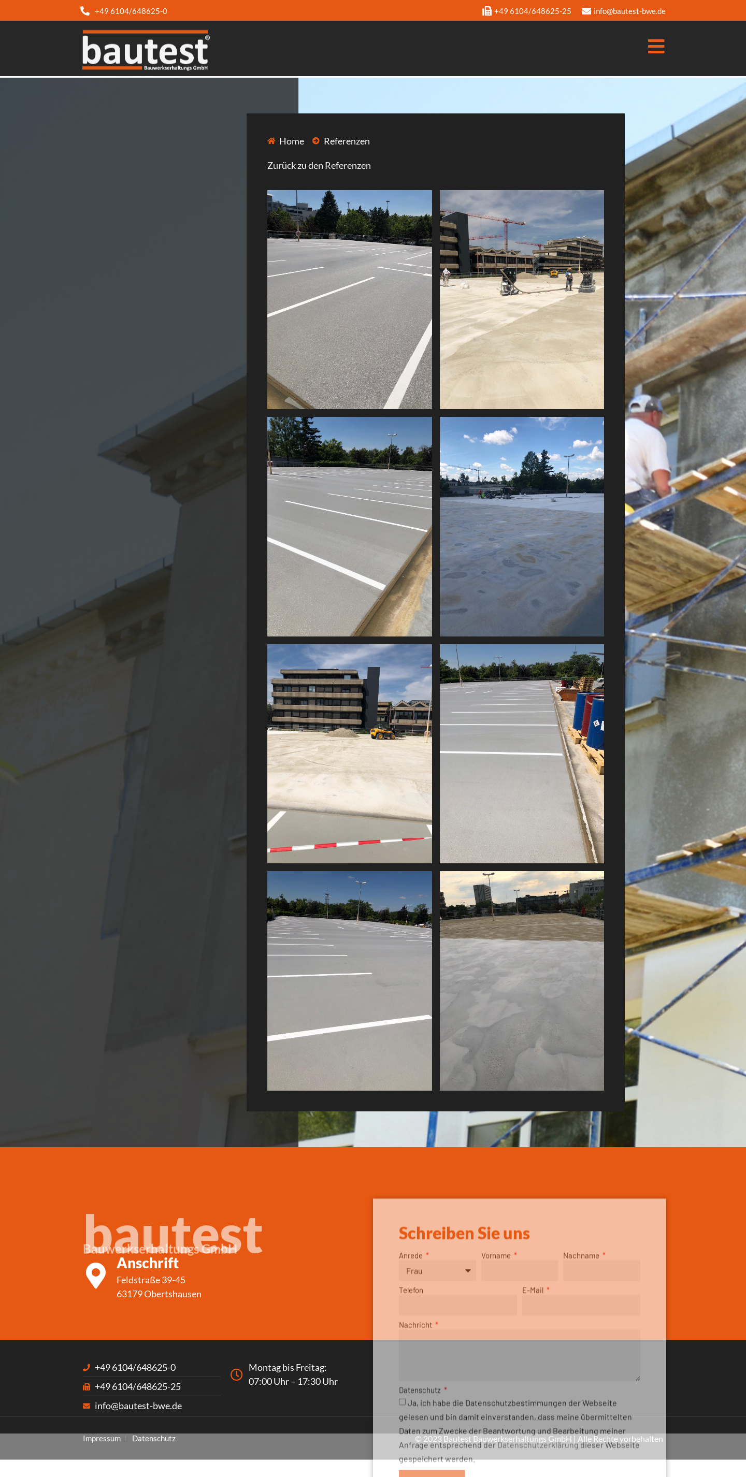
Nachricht (416, 1416)
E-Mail (533, 1381)
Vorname (496, 1346)
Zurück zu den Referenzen (319, 165)
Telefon (411, 1381)
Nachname (582, 1346)
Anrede (411, 1346)
